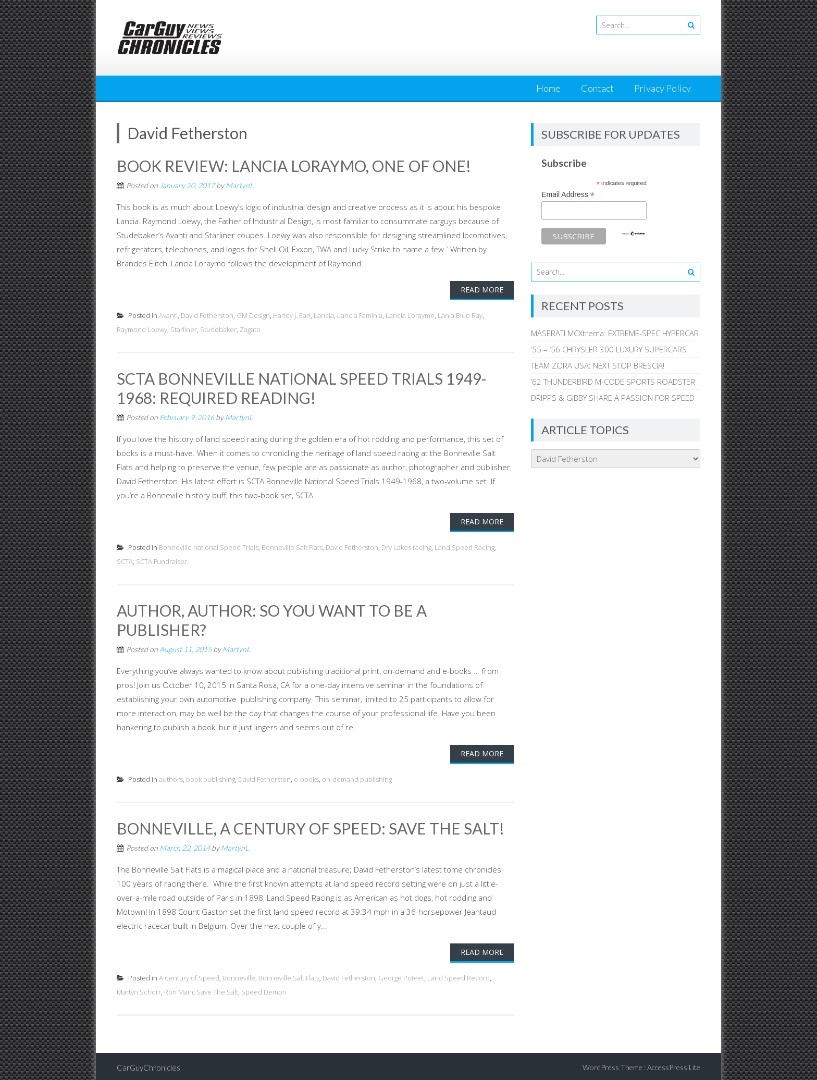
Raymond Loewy (142, 329)
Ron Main (178, 989)
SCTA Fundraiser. (162, 559)
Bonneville (238, 975)
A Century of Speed (189, 975)
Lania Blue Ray (460, 315)
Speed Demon (264, 989)
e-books (306, 777)
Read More (482, 289)
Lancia (324, 315)
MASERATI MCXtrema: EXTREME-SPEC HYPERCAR (615, 333)
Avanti (168, 315)
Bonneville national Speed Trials (208, 545)
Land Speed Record (458, 975)
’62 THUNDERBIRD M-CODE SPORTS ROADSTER (613, 381)
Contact (597, 88)
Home (548, 88)
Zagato (250, 329)
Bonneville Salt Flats (292, 545)
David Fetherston (207, 315)
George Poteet (401, 975)
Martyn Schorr (139, 989)
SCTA (125, 559)
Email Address (568, 195)
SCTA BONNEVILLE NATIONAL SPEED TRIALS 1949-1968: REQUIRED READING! (302, 387)
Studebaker (218, 329)
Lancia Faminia (359, 315)
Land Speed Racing (464, 545)
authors (171, 777)
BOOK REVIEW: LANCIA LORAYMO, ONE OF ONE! (294, 165)
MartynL (239, 184)
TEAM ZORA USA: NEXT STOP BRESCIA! (597, 365)
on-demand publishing (357, 777)
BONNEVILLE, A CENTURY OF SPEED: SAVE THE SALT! (311, 826)
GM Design (253, 315)
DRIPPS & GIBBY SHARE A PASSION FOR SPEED (613, 397)
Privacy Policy (662, 88)
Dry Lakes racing (406, 545)
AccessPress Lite (673, 1064)
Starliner (183, 329)
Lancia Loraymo (410, 315)
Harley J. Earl (292, 315)
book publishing (210, 777)
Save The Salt (217, 989)
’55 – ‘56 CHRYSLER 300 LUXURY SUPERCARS (609, 349)
